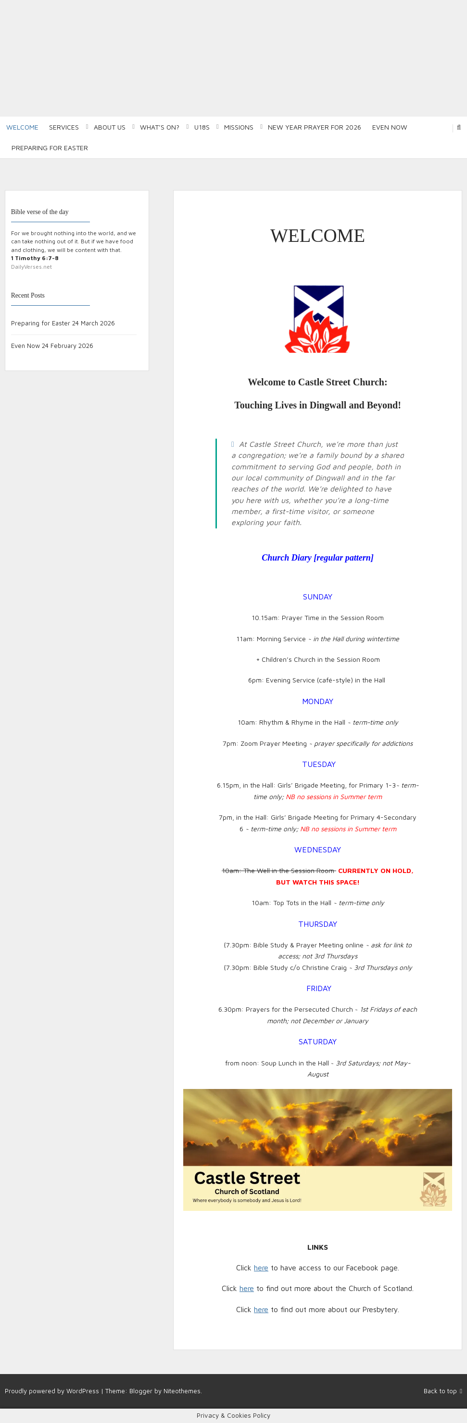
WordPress (82, 1391)
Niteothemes (182, 1391)
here (261, 1267)
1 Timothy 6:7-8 (35, 258)
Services (64, 127)
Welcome (22, 127)
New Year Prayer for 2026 (314, 127)
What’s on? (159, 127)
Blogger (140, 1391)
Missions (238, 127)
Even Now (389, 127)
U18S (202, 127)
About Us (110, 127)
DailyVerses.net (31, 266)
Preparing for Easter (50, 147)
